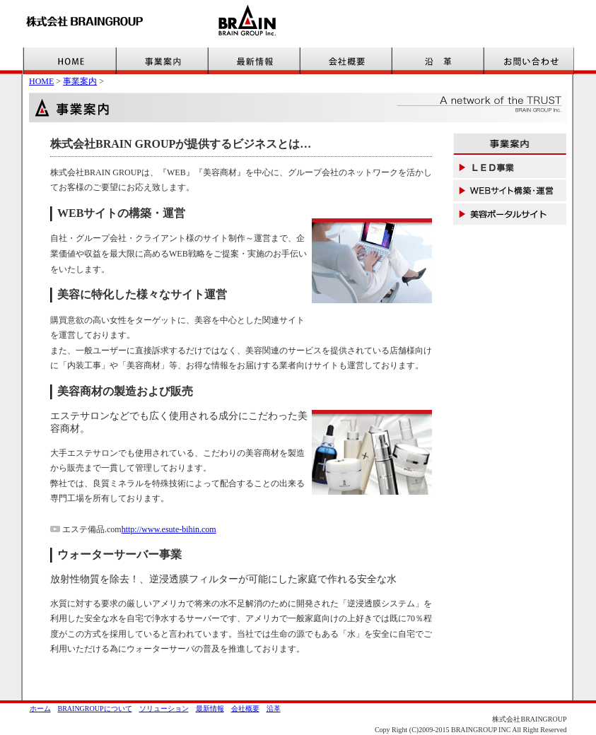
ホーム (40, 708)
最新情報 (210, 708)
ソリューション (164, 708)
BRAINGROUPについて (95, 708)
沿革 (274, 708)
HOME (41, 81)
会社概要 (245, 708)
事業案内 (80, 81)
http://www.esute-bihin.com (169, 529)
